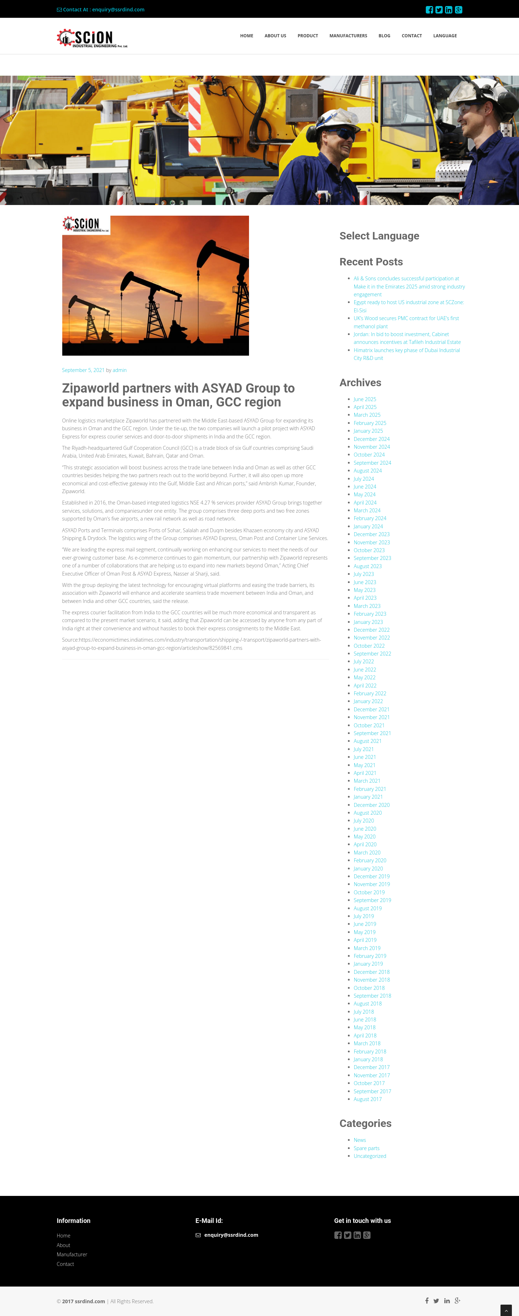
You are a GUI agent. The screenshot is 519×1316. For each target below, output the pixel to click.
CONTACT (412, 36)
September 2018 (372, 995)
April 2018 (365, 1035)
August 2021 (368, 741)
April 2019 (365, 940)
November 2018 (372, 979)
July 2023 (364, 574)
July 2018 (364, 1011)
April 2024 (365, 502)
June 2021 (365, 757)
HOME (246, 36)
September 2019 (372, 900)
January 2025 (368, 430)
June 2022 (365, 669)
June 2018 (365, 1019)
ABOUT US (275, 36)
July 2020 (364, 820)
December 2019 (372, 876)
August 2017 (368, 1099)
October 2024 (369, 454)
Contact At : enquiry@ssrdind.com (101, 9)
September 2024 (372, 462)
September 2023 (372, 558)
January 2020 (368, 868)
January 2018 (368, 1059)
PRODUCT (308, 36)
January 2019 (368, 963)
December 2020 (372, 805)
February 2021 (370, 789)
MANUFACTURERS (348, 36)
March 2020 (367, 852)
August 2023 (368, 566)
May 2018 (365, 1027)
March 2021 (367, 780)
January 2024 (368, 526)
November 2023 (372, 542)
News (360, 1140)
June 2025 (365, 399)
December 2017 (372, 1067)
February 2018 (370, 1051)
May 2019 (365, 932)
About (63, 1245)
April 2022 (365, 685)
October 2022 (369, 645)
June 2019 (365, 924)
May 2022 (365, 677)
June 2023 (365, 582)
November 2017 (372, 1075)
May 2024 (365, 494)
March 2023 (367, 606)
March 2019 (367, 948)
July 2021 (364, 749)
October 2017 (369, 1083)
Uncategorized (370, 1156)
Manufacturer (72, 1254)
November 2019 (372, 884)
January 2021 (368, 796)
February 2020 (370, 860)
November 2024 (372, 446)
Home (63, 1235)
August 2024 (368, 470)
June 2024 (365, 486)
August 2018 (368, 1003)
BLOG (384, 36)
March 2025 (367, 414)
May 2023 (365, 590)
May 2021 (365, 765)
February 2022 (370, 693)
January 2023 (368, 622)
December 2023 (372, 534)
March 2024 (367, 510)
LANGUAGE (445, 36)
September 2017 (372, 1091)
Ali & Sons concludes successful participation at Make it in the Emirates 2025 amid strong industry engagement (409, 286)
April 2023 (365, 597)
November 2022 (372, 637)
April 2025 (365, 407)
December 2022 (372, 629)
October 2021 (369, 725)
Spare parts (367, 1148)
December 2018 (372, 972)
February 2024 (370, 518)
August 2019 (368, 908)
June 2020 (365, 828)
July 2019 (364, 916)
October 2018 (369, 988)
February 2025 (370, 423)
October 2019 (369, 892)
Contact (65, 1264)
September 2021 (372, 733)
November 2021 (372, 717)
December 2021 (372, 709)
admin (120, 370)
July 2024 (364, 478)
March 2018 (367, 1043)
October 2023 (369, 550)
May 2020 (365, 836)
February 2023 (370, 613)
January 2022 (368, 701)
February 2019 (370, 956)
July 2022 (364, 661)
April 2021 (365, 773)
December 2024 (372, 439)
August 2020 (368, 812)
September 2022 (372, 653)
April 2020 (365, 844)
